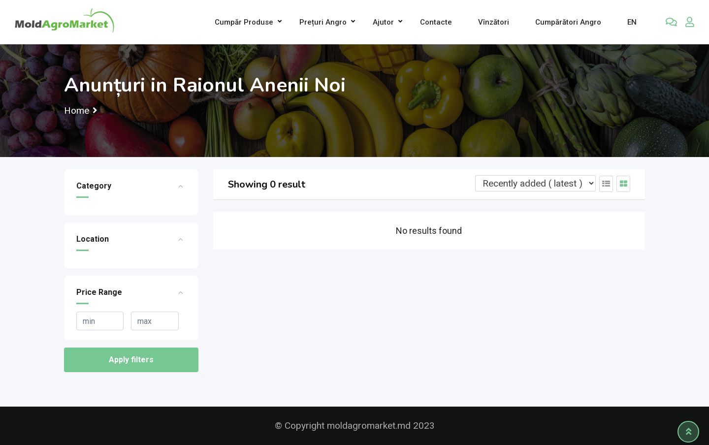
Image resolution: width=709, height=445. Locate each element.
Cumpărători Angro (568, 22)
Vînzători (493, 22)
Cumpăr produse (244, 22)
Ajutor (383, 22)
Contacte (436, 22)
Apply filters (131, 359)
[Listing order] (535, 183)
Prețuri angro (323, 22)
